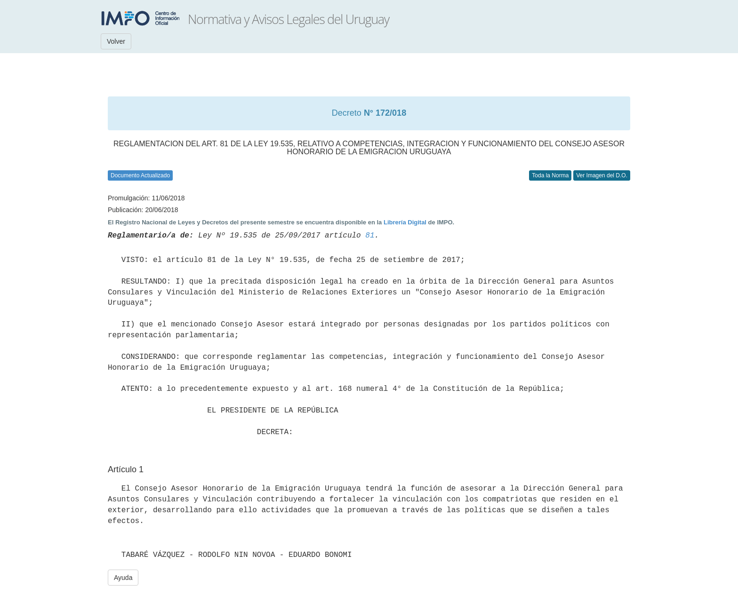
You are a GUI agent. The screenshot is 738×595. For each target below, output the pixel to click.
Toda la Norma (550, 175)
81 (369, 235)
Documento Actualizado (140, 175)
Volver (116, 41)
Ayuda (123, 577)
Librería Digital (405, 222)
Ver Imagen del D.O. (601, 175)
